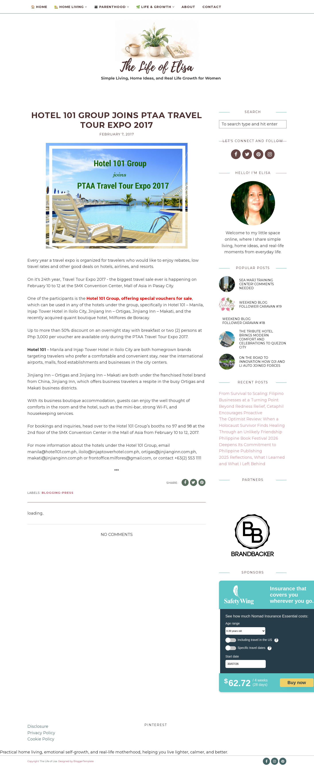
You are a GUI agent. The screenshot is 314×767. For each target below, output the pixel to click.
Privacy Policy (41, 732)
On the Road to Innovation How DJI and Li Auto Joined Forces (262, 362)
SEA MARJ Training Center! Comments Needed (256, 284)
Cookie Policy (40, 739)
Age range (232, 623)
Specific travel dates (251, 648)
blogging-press (58, 492)
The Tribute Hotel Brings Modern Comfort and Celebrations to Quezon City (262, 339)
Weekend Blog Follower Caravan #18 (243, 321)
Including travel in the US (255, 640)
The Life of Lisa (48, 761)
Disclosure (37, 726)
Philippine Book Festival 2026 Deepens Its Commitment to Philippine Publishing (248, 445)
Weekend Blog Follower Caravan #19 (260, 304)
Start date (232, 656)
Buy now (296, 682)
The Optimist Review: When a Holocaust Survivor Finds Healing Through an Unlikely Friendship (252, 425)
